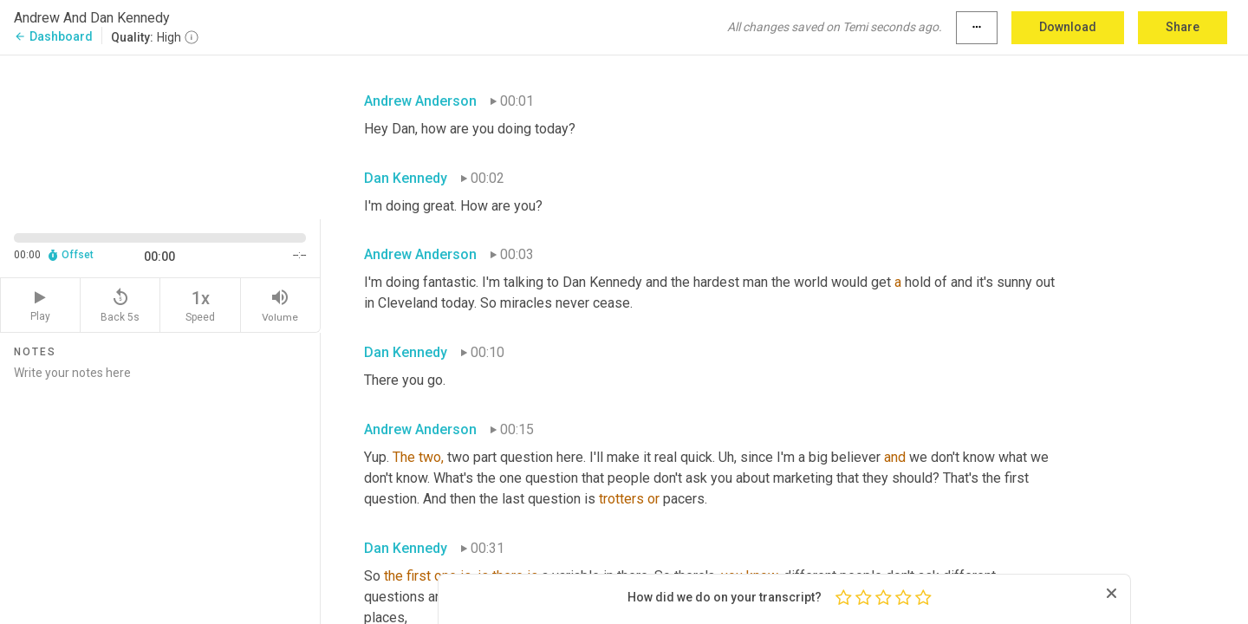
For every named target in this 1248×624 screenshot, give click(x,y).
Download (1067, 27)
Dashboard (53, 36)
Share (1182, 27)
